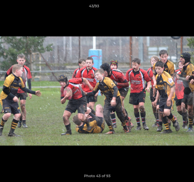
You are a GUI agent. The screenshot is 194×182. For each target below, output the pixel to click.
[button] (176, 7)
